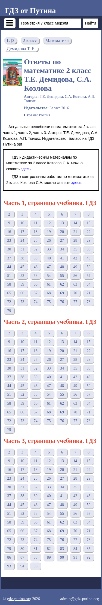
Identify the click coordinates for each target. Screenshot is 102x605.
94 (22, 566)
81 (36, 549)
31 (22, 249)
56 (75, 276)
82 (49, 549)
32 (36, 249)
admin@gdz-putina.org (79, 598)
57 (88, 276)
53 (36, 276)
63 (75, 284)
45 (22, 267)
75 (49, 302)
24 (22, 240)
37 (9, 258)
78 (88, 302)
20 (62, 232)
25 (36, 240)
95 (36, 566)
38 (22, 258)
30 (9, 249)
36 (88, 249)
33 (49, 249)
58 (9, 284)
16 (9, 232)
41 (62, 258)
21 (75, 232)
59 (22, 284)
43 (88, 258)
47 (49, 267)
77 (75, 302)
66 (22, 293)
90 (62, 557)
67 (36, 293)
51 (9, 276)
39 (36, 258)
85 (88, 549)
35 (75, 249)
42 (75, 258)
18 (36, 232)
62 (62, 284)
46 (36, 267)
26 (49, 240)
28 (75, 240)
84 (75, 549)
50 (88, 267)
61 (49, 284)
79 (9, 311)
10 (22, 223)
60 (36, 284)
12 (49, 223)
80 (22, 549)
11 (35, 223)
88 (36, 557)
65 (9, 293)
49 (75, 267)
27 (62, 240)
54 (49, 276)
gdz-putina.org (19, 598)
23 (9, 240)
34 (62, 249)
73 (22, 302)
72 (9, 302)
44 (9, 267)
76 (62, 302)
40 (49, 258)
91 (75, 557)
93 (9, 566)
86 (9, 557)
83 (62, 549)
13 (62, 223)
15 (88, 223)
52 (22, 276)
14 (75, 223)
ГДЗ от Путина (30, 10)
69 (62, 293)
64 (88, 284)
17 (22, 232)
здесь (25, 169)
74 (36, 302)
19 (49, 232)
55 (62, 276)
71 (88, 293)
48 (62, 267)
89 (49, 557)
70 (75, 293)
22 (88, 232)
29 (88, 240)
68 (49, 293)
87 (22, 557)
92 (88, 557)
